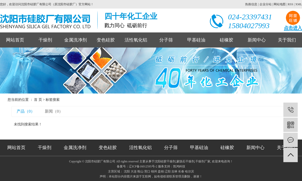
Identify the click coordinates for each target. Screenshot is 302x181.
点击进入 (293, 28)
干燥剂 (45, 39)
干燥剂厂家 (202, 161)
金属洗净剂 (75, 39)
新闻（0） (54, 111)
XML (298, 4)
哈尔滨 (189, 171)
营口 (147, 171)
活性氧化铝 (136, 39)
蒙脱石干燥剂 (185, 161)
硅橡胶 (226, 39)
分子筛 (166, 39)
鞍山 (140, 171)
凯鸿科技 (179, 166)
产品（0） (26, 111)
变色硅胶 (106, 39)
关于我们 (287, 39)
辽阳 (168, 171)
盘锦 (161, 171)
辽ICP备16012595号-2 (143, 166)
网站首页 (15, 39)
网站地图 (280, 4)
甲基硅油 (196, 39)
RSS (290, 4)
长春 (181, 171)
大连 (134, 171)
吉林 (174, 171)
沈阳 (127, 171)
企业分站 (265, 4)
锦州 (154, 171)
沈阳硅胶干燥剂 (165, 161)
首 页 (38, 100)
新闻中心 (257, 39)
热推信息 (251, 4)
